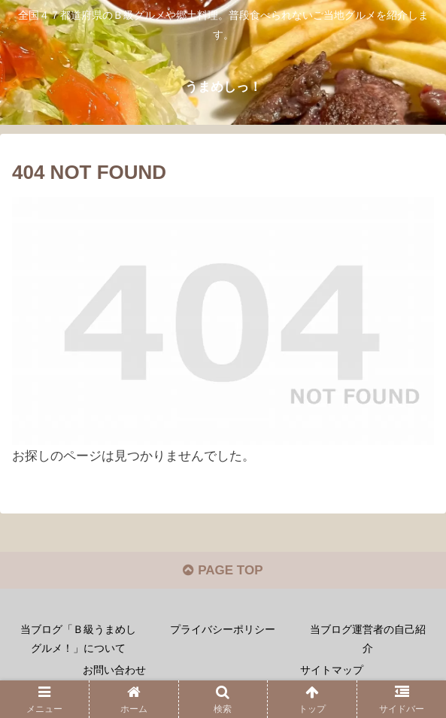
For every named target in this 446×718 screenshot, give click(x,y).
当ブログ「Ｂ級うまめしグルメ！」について (78, 638)
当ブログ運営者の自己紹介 (368, 638)
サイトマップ (331, 670)
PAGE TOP (222, 570)
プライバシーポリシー (222, 629)
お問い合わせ (114, 670)
